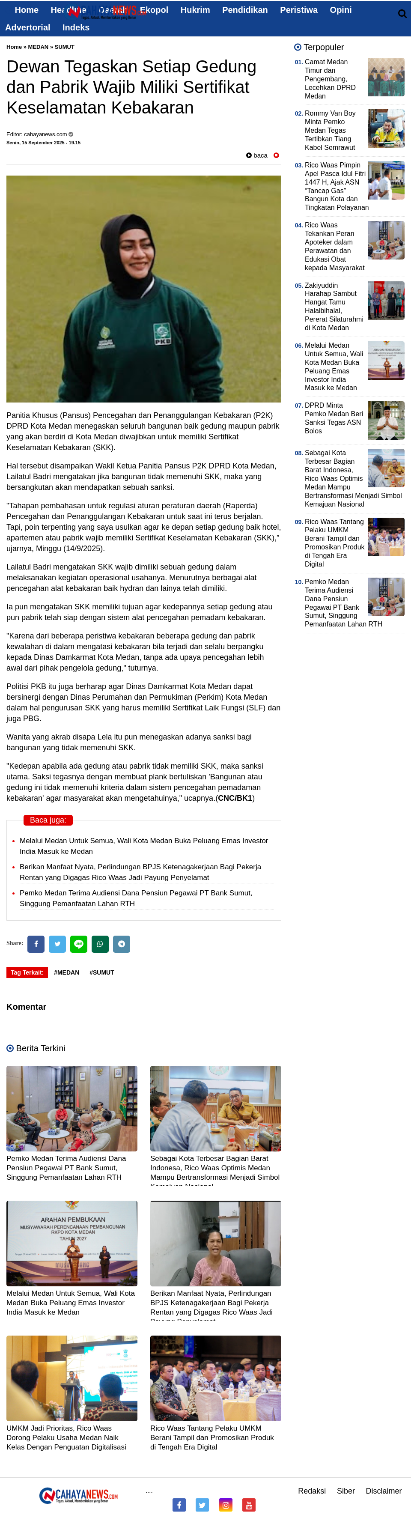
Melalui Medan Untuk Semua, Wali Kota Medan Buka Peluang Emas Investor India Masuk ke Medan (70, 1302)
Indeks (76, 27)
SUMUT (64, 47)
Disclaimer (384, 1491)
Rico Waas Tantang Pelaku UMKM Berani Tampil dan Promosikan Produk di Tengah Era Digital (212, 1437)
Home (22, 10)
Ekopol (154, 10)
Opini (341, 10)
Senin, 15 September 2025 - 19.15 (43, 142)
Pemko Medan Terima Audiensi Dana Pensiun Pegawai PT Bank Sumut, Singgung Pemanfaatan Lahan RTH (66, 1167)
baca (257, 155)
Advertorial (28, 27)
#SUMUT (101, 972)
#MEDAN (66, 972)
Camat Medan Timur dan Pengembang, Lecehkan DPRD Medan (330, 79)
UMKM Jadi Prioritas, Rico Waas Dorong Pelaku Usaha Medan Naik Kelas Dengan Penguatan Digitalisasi (66, 1437)
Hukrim (195, 10)
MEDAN (38, 47)
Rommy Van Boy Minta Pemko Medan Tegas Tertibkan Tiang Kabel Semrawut (330, 130)
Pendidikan (245, 10)
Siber (346, 1491)
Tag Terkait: (27, 972)
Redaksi (312, 1491)
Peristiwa (299, 10)
